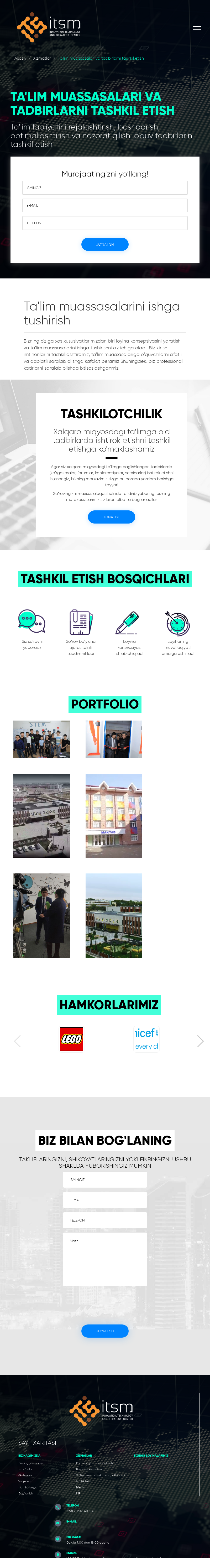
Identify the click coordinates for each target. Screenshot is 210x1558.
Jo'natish (105, 244)
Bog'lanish (25, 1493)
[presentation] (20, 1042)
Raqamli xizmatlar (89, 1469)
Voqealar (25, 1481)
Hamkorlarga (27, 1487)
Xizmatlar (42, 58)
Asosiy (20, 58)
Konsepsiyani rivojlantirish (94, 1463)
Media (80, 1487)
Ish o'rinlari (25, 1469)
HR (78, 1493)
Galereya (25, 1475)
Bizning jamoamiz (31, 1463)
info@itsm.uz (75, 1527)
